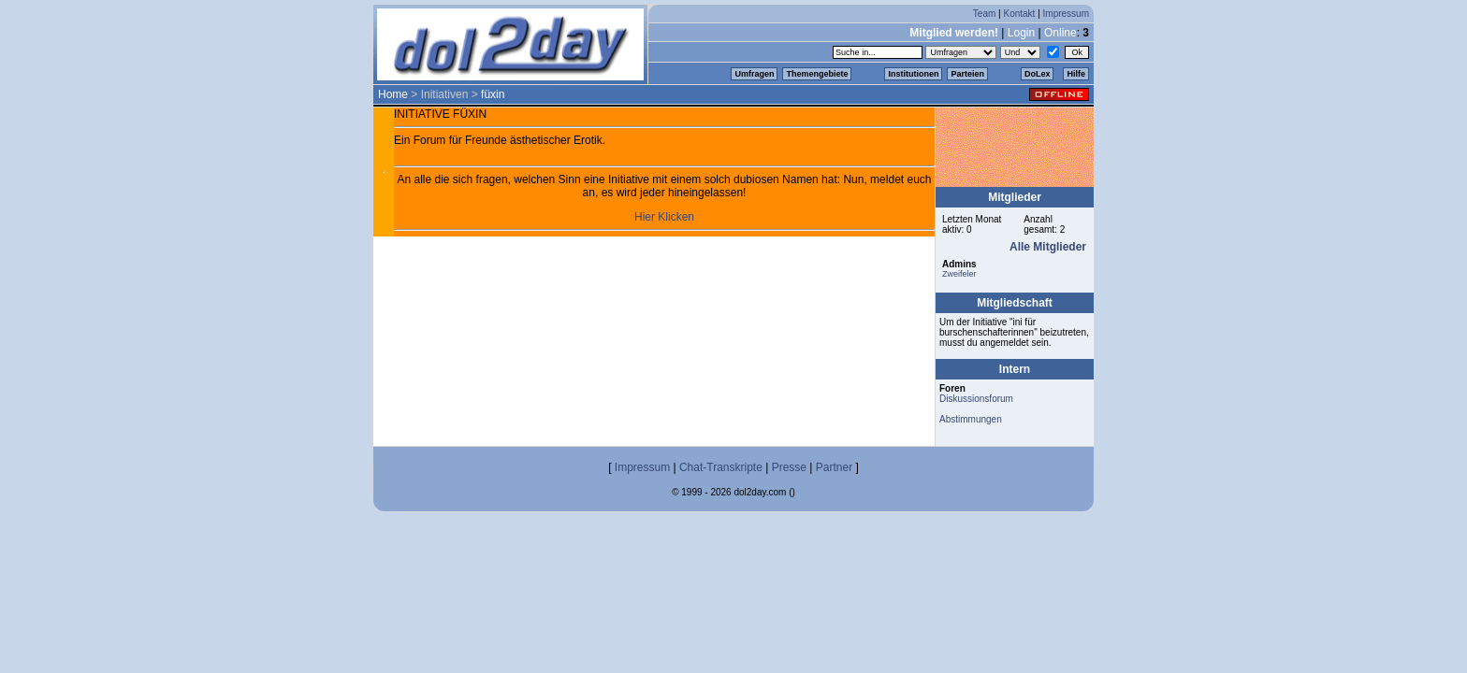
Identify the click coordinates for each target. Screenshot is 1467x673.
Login (1021, 32)
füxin (492, 94)
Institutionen (913, 74)
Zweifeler (959, 274)
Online (1060, 32)
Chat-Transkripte (721, 467)
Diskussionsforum (976, 399)
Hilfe (1076, 74)
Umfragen (754, 74)
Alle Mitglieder (1047, 246)
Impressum (1066, 13)
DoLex (1037, 74)
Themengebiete (817, 74)
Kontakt (1019, 13)
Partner (834, 467)
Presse (789, 467)
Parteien (967, 74)
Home (393, 94)
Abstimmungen (970, 419)
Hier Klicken (664, 216)
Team (984, 13)
